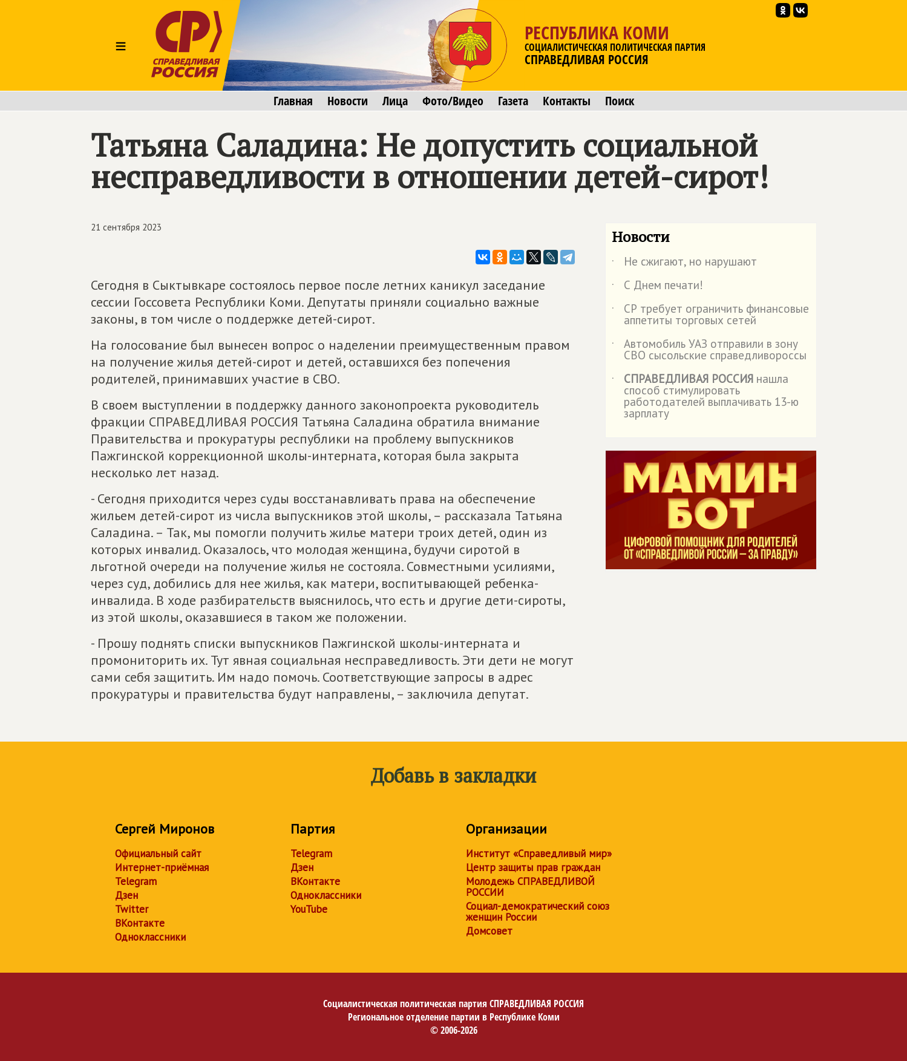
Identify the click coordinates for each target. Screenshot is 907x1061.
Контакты (567, 101)
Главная (293, 101)
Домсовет (489, 931)
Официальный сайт (158, 853)
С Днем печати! (657, 287)
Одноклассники (150, 937)
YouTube (308, 909)
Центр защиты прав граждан (533, 867)
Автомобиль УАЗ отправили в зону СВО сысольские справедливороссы (709, 350)
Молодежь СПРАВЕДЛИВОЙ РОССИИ (530, 887)
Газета (513, 101)
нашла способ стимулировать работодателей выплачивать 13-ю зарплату (705, 396)
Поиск (619, 101)
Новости (347, 101)
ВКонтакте (140, 923)
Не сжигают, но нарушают (684, 264)
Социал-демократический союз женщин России (537, 911)
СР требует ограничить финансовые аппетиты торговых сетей (710, 315)
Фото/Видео (452, 101)
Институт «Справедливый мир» (539, 853)
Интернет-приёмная (162, 867)
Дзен (126, 895)
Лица (395, 101)
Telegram (136, 881)
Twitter (131, 909)
